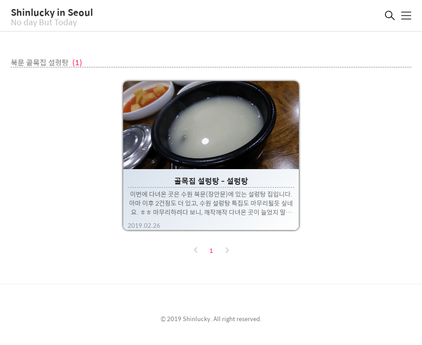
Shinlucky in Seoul (52, 12)
